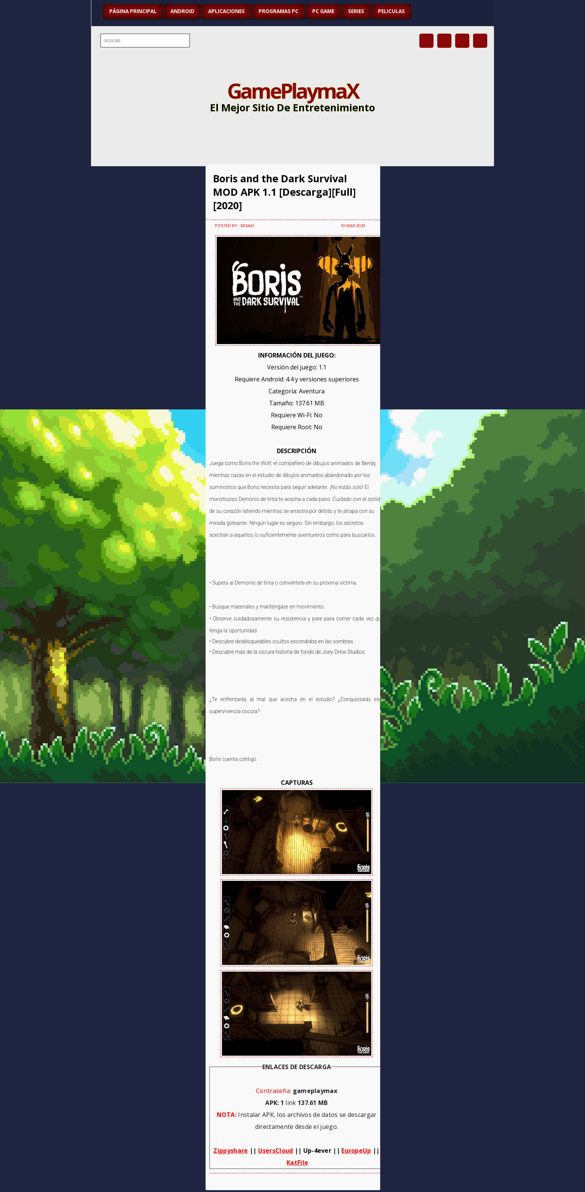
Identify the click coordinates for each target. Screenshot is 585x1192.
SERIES (356, 11)
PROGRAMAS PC (278, 11)
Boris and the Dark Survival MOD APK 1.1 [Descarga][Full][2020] (284, 192)
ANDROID (182, 11)
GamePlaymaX (292, 90)
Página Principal (133, 11)
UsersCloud (275, 1150)
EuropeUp (356, 1150)
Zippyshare (230, 1150)
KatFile (297, 1162)
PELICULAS (391, 11)
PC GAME (323, 11)
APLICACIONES (226, 11)
